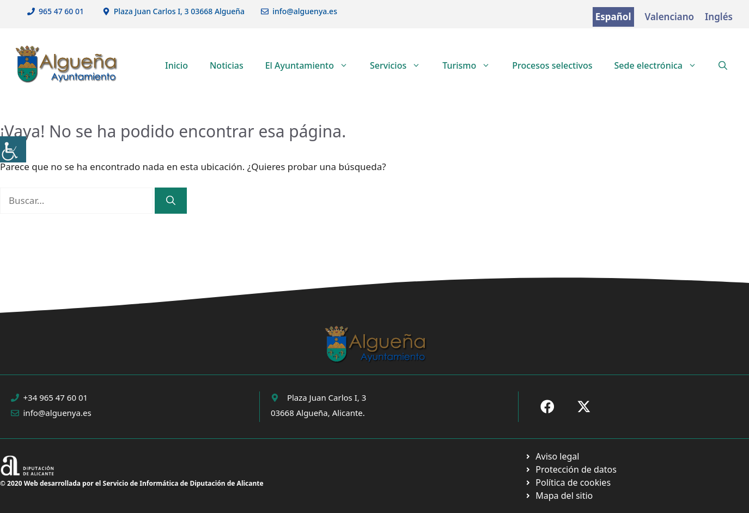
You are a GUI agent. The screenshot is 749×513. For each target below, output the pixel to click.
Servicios (400, 65)
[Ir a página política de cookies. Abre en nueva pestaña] (571, 469)
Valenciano (670, 16)
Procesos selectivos (552, 65)
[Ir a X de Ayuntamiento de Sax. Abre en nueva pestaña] (584, 406)
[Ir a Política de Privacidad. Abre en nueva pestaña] (552, 456)
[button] (723, 65)
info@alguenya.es (304, 11)
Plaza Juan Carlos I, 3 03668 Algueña (179, 11)
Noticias (226, 65)
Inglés (719, 16)
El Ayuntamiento (312, 65)
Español (613, 16)
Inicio (176, 65)
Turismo (471, 65)
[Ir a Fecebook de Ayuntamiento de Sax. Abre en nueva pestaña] (547, 406)
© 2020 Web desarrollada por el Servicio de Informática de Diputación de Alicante (132, 483)
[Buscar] (171, 201)
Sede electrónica (661, 65)
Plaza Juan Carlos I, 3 (326, 397)
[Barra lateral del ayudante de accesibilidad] (13, 149)
